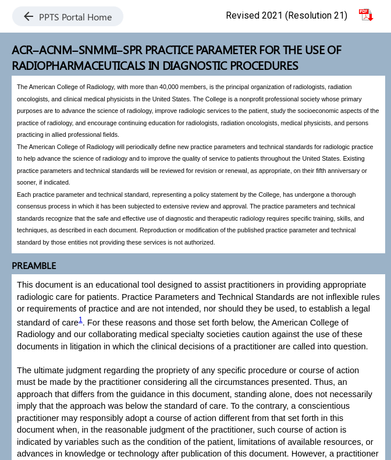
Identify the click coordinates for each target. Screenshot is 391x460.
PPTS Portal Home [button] (68, 16)
